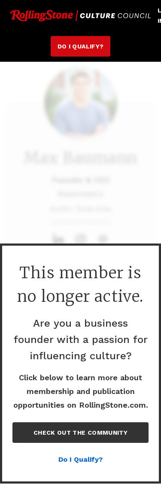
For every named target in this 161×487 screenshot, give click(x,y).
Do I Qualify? (81, 46)
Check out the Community (80, 432)
